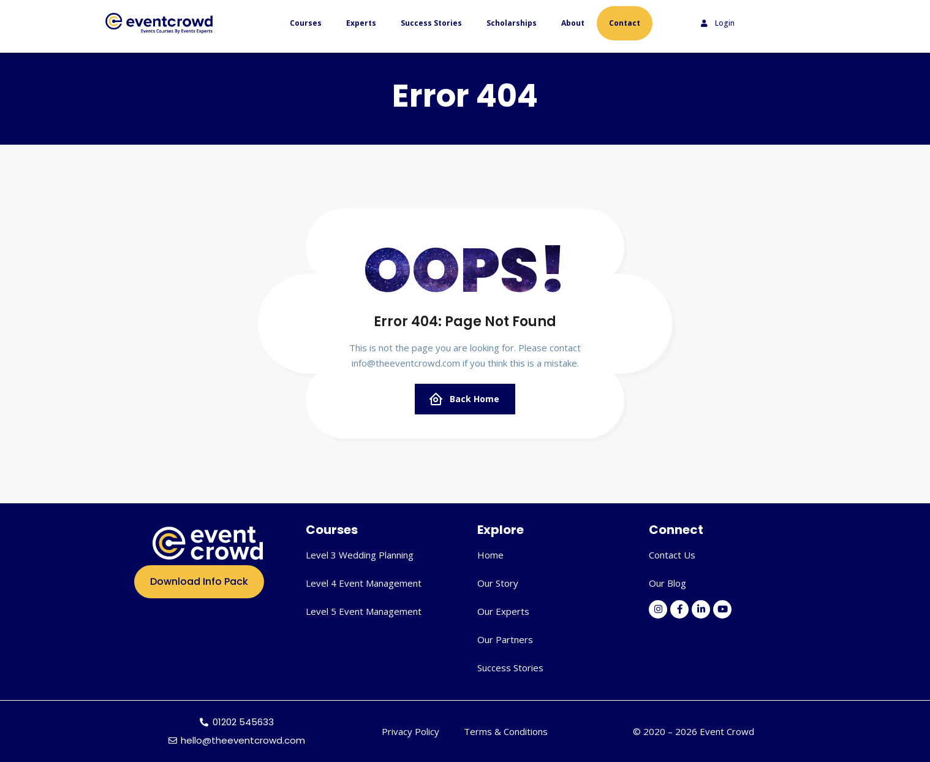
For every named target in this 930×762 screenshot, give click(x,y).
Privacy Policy (410, 731)
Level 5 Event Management (364, 611)
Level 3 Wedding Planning (360, 555)
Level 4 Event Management (364, 583)
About (572, 23)
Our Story (497, 583)
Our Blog (667, 583)
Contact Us (672, 555)
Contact (624, 23)
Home (490, 555)
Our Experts (503, 611)
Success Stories (431, 23)
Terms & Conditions (506, 731)
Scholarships (511, 23)
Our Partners (505, 639)
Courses (306, 23)
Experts (361, 23)
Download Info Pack (199, 581)
